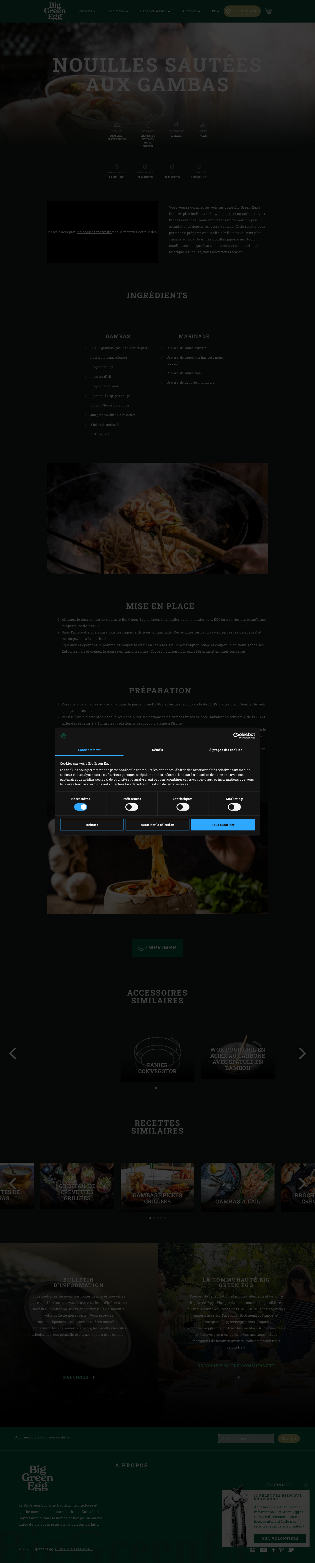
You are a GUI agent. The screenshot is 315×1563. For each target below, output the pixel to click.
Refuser (92, 824)
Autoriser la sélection (157, 824)
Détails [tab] (157, 750)
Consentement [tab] (89, 750)
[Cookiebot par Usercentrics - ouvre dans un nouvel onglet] (235, 736)
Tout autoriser (223, 824)
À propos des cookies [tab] (225, 750)
